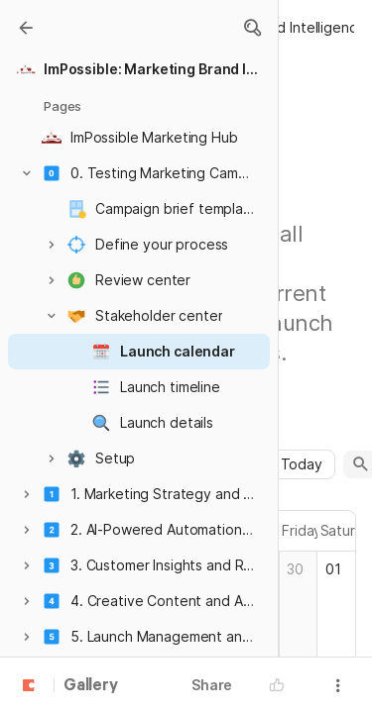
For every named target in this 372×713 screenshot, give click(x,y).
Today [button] (301, 464)
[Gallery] (26, 28)
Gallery (90, 686)
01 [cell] (333, 568)
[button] (252, 28)
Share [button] (211, 684)
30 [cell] (295, 568)
